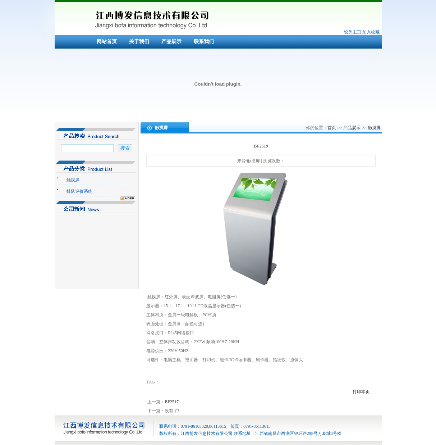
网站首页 (107, 41)
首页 (331, 127)
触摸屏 (374, 127)
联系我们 (204, 41)
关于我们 (139, 41)
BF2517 (172, 401)
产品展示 (171, 41)
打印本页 (361, 391)
